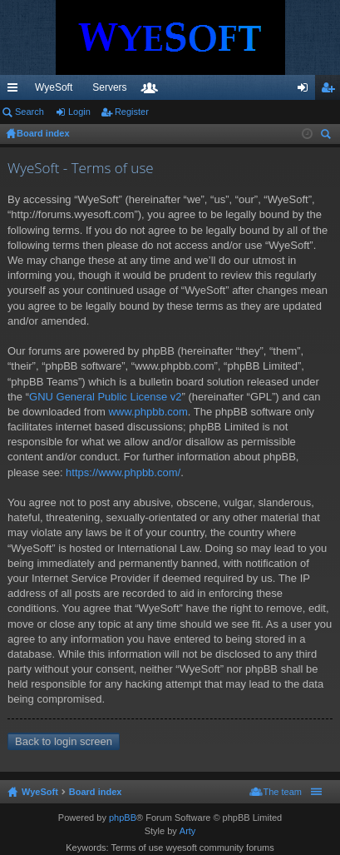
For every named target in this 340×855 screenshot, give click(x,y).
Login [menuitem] (306, 91)
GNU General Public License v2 (105, 396)
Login (79, 112)
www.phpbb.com (147, 411)
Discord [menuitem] (200, 87)
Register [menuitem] (331, 91)
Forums (243, 91)
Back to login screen (63, 741)
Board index (95, 792)
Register (132, 112)
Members (268, 91)
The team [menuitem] (283, 792)
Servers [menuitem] (109, 87)
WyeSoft (53, 87)
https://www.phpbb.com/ (123, 472)
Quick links (16, 91)
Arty (188, 831)
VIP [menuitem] (155, 87)
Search (29, 112)
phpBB (122, 818)
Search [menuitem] (327, 136)
